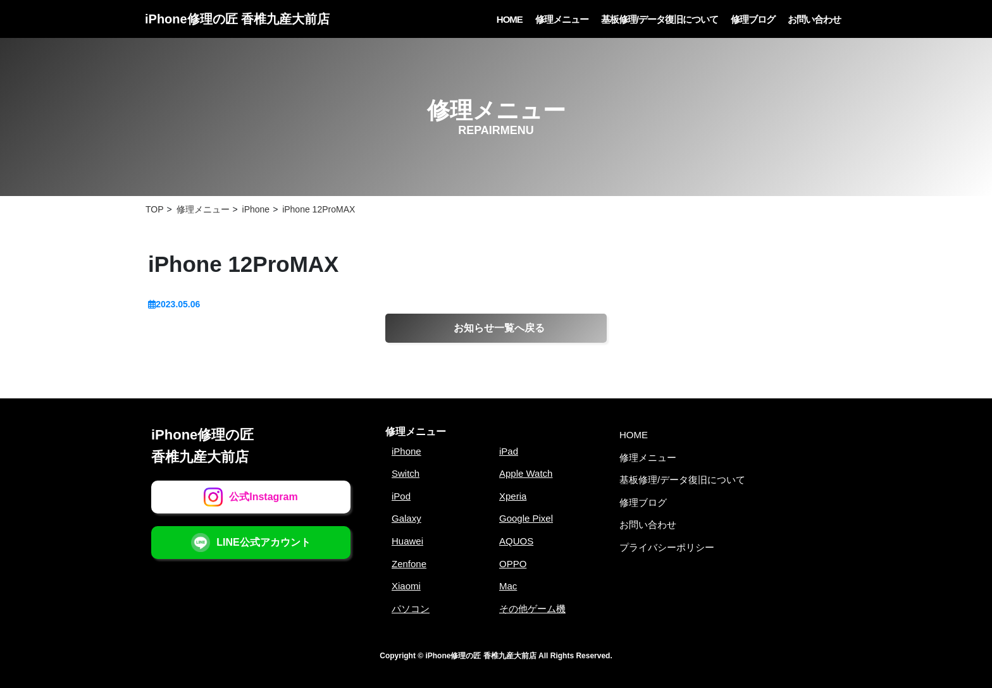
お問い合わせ (814, 19)
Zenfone (409, 563)
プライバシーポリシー (666, 547)
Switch (405, 473)
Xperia (512, 496)
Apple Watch (526, 473)
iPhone (406, 451)
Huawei (407, 541)
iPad (508, 451)
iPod (401, 496)
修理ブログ (753, 19)
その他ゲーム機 (532, 608)
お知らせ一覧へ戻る (499, 327)
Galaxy (406, 518)
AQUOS (516, 541)
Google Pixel (526, 518)
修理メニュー (561, 19)
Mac (508, 585)
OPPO (512, 563)
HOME (510, 19)
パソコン (411, 608)
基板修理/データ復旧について (659, 19)
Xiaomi (406, 585)
